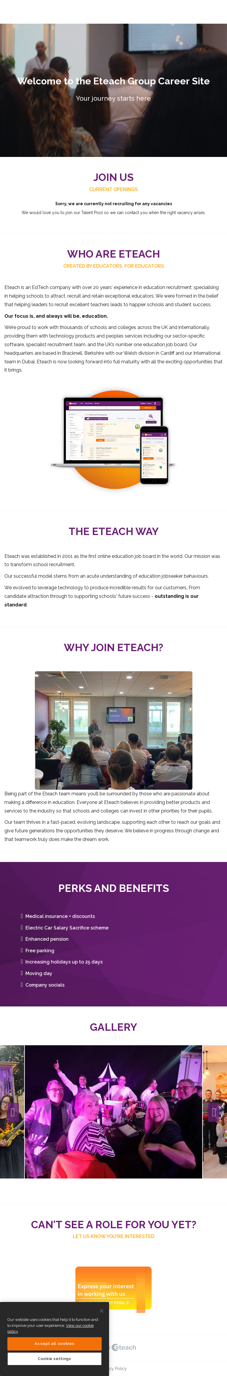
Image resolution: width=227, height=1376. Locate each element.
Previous (13, 1112)
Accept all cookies (54, 1343)
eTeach (113, 1347)
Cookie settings (54, 1358)
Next (214, 1112)
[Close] (101, 1310)
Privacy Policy (113, 1368)
